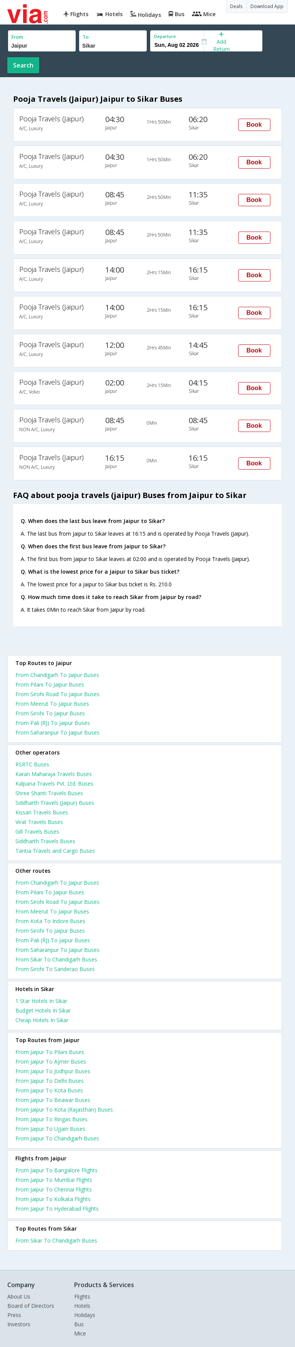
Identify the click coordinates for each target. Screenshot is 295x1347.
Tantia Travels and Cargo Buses (55, 850)
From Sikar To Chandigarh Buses (56, 959)
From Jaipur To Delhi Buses (49, 1080)
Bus (79, 1324)
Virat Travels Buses (39, 822)
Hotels (82, 1305)
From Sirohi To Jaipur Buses (50, 713)
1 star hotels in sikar (41, 1000)
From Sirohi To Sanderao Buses (55, 969)
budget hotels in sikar (43, 1010)
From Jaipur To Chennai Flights (53, 1189)
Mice (80, 1333)
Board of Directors (30, 1305)
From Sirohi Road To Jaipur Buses (57, 694)
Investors (18, 1324)
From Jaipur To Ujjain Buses (50, 1128)
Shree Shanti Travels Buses (49, 793)
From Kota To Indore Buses (50, 921)
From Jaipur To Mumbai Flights (53, 1179)
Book (254, 124)
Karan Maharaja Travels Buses (53, 774)
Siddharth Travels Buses (45, 841)
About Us (18, 1296)
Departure (165, 36)
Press (14, 1315)
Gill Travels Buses (37, 831)
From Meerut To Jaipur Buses (52, 703)
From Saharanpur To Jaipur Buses (57, 732)
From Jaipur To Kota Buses (49, 1090)
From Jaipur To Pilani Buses (49, 1052)
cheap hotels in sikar (41, 1020)
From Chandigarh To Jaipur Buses (57, 674)
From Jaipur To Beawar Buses (52, 1100)
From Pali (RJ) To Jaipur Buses (52, 722)
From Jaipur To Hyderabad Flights (57, 1208)
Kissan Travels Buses (41, 812)
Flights (82, 1296)
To (86, 37)
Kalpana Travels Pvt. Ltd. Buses (54, 783)
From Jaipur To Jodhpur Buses (52, 1071)
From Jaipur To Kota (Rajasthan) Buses (64, 1109)
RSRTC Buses (32, 764)
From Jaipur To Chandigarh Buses (57, 1138)
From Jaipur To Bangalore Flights (56, 1170)
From (17, 37)
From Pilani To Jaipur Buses (49, 684)
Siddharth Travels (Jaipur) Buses (54, 802)
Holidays (84, 1315)
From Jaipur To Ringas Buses (51, 1119)
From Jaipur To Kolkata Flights (53, 1199)
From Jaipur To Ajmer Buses (50, 1061)
